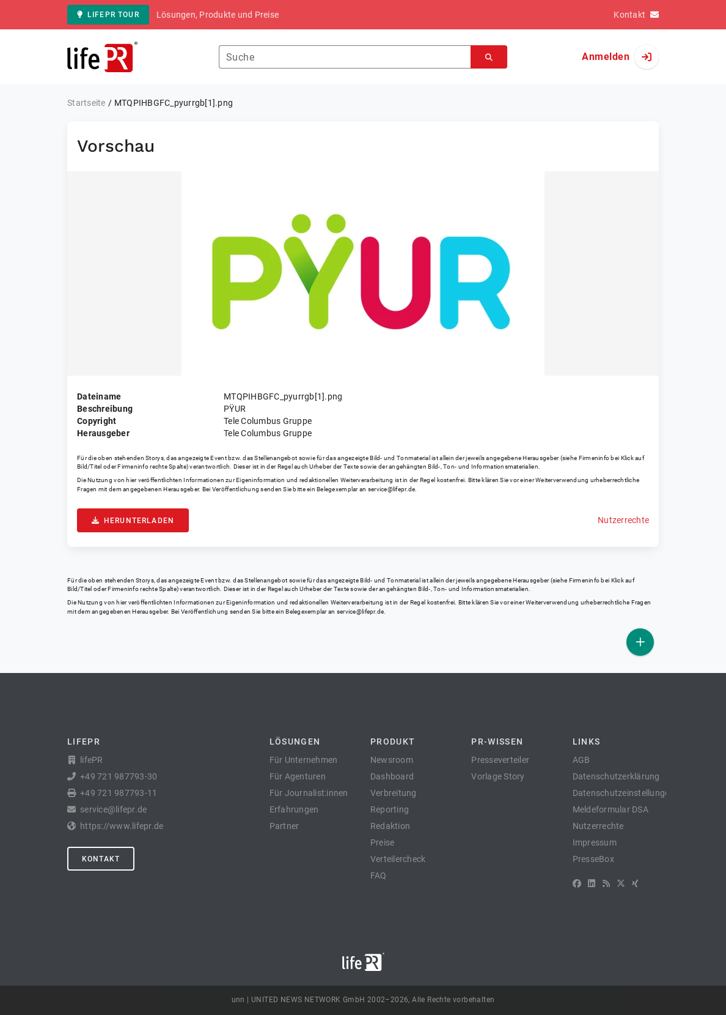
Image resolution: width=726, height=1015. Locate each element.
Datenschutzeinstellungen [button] (624, 793)
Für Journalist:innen (309, 793)
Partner (284, 826)
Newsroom (391, 760)
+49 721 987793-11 (118, 793)
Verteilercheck (398, 859)
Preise (382, 842)
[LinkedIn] (591, 883)
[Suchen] (489, 57)
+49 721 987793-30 (118, 776)
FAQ (378, 875)
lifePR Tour (108, 14)
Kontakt (101, 859)
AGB (581, 760)
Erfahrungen (294, 809)
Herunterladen (133, 520)
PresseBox (593, 859)
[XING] (635, 883)
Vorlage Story (497, 776)
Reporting (389, 809)
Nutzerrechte (623, 520)
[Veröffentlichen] (640, 642)
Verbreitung (393, 793)
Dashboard (392, 776)
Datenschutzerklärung (616, 776)
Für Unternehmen (304, 760)
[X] (621, 883)
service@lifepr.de (392, 489)
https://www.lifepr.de (121, 826)
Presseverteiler (500, 760)
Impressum (595, 842)
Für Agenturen (298, 776)
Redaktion (390, 826)
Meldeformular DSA (610, 809)
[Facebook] (577, 883)
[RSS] (606, 883)
